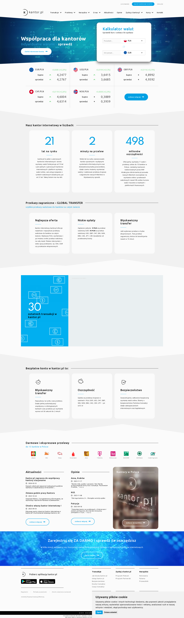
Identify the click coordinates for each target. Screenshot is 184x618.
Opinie (119, 13)
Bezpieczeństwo (98, 581)
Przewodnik (143, 581)
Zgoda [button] (99, 612)
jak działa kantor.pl (99, 576)
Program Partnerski (123, 578)
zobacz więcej (35, 522)
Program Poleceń (122, 576)
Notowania (143, 576)
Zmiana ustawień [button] (110, 612)
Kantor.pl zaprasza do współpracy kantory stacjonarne (43, 479)
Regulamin (24, 592)
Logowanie (125, 4)
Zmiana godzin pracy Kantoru (40, 493)
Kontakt (160, 13)
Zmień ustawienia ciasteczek (61, 592)
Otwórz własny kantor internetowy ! (43, 506)
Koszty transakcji (98, 584)
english (160, 4)
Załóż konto (90, 555)
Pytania (142, 578)
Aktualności (108, 13)
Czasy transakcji (98, 586)
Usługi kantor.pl (98, 578)
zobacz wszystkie (134, 523)
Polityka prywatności (40, 592)
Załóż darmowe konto (143, 4)
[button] (124, 46)
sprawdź (65, 44)
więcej (81, 487)
